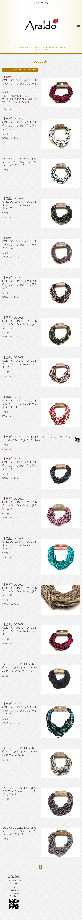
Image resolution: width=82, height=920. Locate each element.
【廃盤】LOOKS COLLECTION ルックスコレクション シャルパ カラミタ (20, 82)
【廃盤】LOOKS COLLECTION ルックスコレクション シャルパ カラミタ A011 (20, 362)
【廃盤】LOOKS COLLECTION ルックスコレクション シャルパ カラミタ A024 (20, 590)
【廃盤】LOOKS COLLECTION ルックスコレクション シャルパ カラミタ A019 (20, 504)
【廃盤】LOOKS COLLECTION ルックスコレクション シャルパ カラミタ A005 (20, 203)
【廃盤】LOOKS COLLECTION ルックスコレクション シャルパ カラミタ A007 (20, 283)
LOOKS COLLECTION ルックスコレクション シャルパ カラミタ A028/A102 (19, 667)
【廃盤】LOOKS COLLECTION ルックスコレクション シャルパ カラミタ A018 (20, 464)
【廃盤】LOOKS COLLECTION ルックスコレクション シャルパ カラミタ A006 (20, 243)
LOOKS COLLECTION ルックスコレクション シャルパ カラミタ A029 (19, 751)
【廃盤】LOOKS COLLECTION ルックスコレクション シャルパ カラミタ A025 (20, 629)
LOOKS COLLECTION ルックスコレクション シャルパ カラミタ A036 (19, 831)
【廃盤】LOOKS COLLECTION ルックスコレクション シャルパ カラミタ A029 (20, 709)
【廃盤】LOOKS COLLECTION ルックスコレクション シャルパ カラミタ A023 (20, 543)
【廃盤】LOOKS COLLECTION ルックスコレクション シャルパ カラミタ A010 (20, 323)
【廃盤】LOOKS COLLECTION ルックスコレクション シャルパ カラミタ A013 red (20, 402)
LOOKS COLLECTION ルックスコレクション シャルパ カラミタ (19, 791)
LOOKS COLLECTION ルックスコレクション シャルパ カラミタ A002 (19, 162)
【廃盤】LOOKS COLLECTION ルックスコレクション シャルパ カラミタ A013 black (38, 438)
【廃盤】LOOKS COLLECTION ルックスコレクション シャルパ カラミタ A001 (20, 124)
